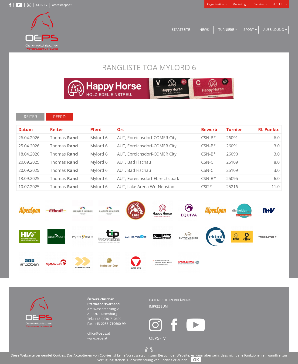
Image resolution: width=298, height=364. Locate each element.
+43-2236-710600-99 (110, 323)
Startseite (181, 29)
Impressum (158, 306)
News (204, 29)
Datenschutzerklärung (170, 300)
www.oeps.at (97, 338)
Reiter (30, 116)
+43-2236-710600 (108, 318)
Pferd (59, 116)
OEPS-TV (41, 5)
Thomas (64, 137)
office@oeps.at (61, 5)
